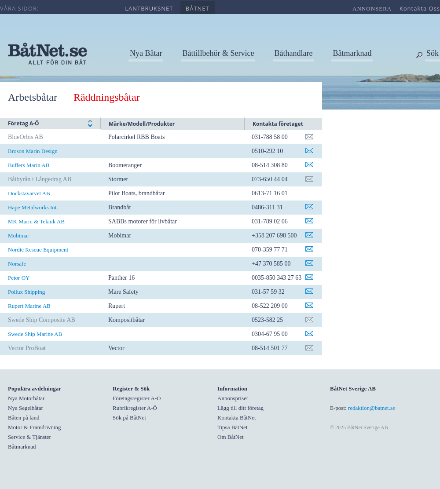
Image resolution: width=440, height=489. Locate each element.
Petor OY (18, 277)
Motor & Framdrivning (34, 427)
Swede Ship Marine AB (35, 334)
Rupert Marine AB (29, 306)
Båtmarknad (352, 53)
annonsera (372, 8)
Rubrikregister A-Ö (135, 408)
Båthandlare (293, 53)
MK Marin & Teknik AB (36, 221)
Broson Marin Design (33, 151)
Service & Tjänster (29, 437)
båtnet (197, 8)
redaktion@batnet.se (371, 408)
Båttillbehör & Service (218, 53)
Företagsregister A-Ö (137, 398)
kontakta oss (420, 8)
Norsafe (17, 263)
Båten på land (23, 417)
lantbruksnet (149, 8)
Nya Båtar (146, 53)
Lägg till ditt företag (240, 408)
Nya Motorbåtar (26, 398)
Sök (432, 53)
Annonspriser (232, 398)
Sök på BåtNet (129, 417)
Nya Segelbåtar (25, 408)
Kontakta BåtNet (236, 417)
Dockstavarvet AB (29, 193)
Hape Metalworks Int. (33, 207)
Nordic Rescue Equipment (38, 249)
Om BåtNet (230, 437)
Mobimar (18, 235)
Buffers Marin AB (28, 165)
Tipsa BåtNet (232, 427)
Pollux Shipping (26, 291)
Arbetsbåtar (32, 97)
